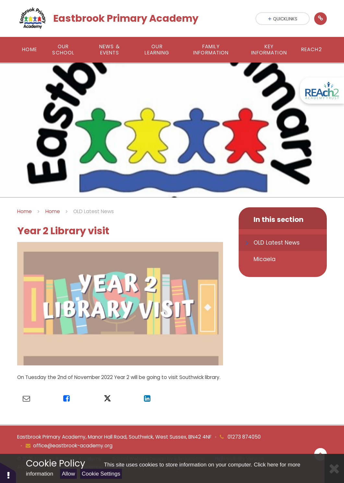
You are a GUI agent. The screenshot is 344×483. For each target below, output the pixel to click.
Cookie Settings (101, 474)
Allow (68, 474)
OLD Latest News (93, 211)
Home (24, 211)
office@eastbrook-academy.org (73, 445)
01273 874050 (243, 436)
